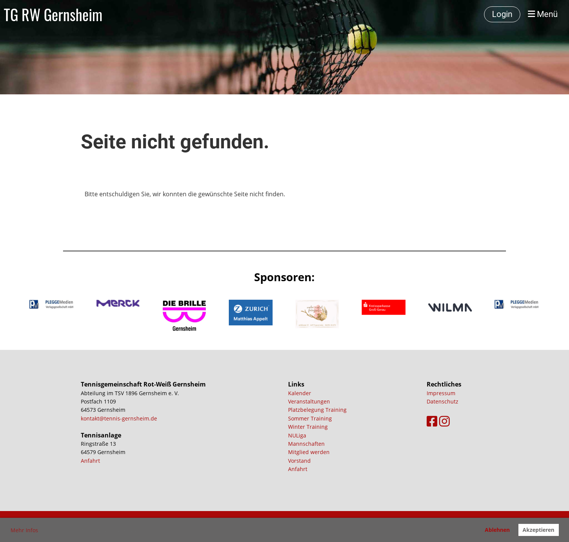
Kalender (299, 393)
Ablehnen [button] (497, 529)
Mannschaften (306, 443)
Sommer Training (310, 418)
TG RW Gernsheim (53, 14)
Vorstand (299, 460)
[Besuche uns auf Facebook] (432, 421)
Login (502, 14)
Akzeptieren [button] (538, 529)
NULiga (297, 435)
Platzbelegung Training (317, 409)
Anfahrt (90, 460)
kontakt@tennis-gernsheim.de (119, 418)
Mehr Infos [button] (24, 530)
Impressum (441, 393)
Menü (543, 14)
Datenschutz (442, 401)
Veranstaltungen (309, 401)
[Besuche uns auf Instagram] (444, 421)
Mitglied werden (309, 452)
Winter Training (308, 426)
